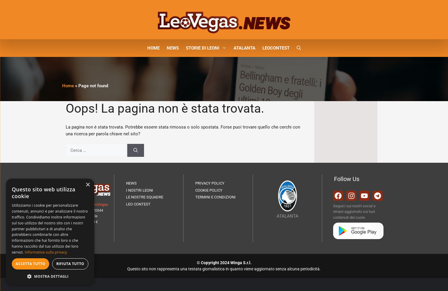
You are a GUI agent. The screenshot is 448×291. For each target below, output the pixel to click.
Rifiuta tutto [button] (70, 263)
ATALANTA (244, 48)
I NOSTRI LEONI (139, 190)
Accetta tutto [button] (30, 263)
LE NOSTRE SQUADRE (144, 197)
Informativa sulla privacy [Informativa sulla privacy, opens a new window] (46, 252)
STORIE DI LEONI (208, 48)
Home (68, 85)
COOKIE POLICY (208, 190)
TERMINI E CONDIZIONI (215, 197)
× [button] (87, 185)
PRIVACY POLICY (209, 183)
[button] (299, 48)
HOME (153, 48)
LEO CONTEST (138, 204)
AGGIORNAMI (417, 14)
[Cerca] (135, 150)
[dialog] (50, 232)
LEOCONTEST (276, 48)
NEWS (173, 48)
